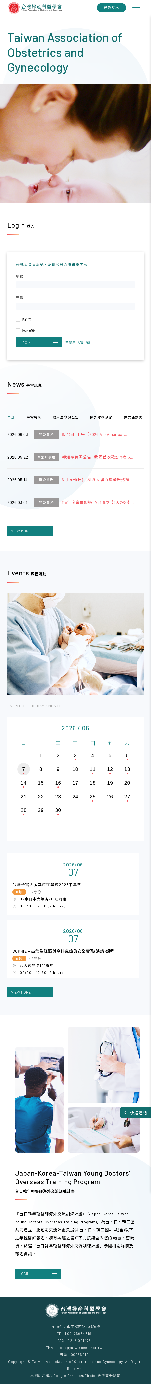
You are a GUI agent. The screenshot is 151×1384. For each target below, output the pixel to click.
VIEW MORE (30, 531)
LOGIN (39, 342)
